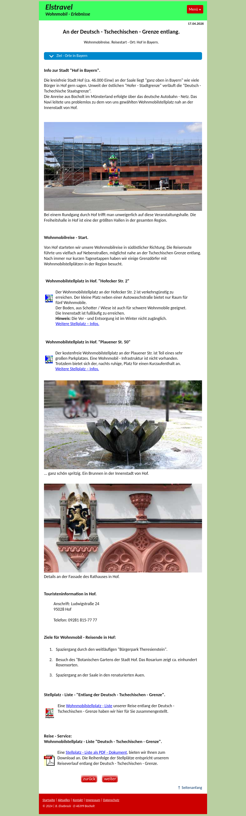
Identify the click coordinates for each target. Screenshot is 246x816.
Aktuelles (64, 800)
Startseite (49, 800)
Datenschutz (111, 800)
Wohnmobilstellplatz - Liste (89, 705)
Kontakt (78, 800)
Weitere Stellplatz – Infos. (77, 323)
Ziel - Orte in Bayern (71, 55)
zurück (88, 778)
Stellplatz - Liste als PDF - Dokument (96, 752)
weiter (109, 778)
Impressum (93, 800)
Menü (193, 9)
